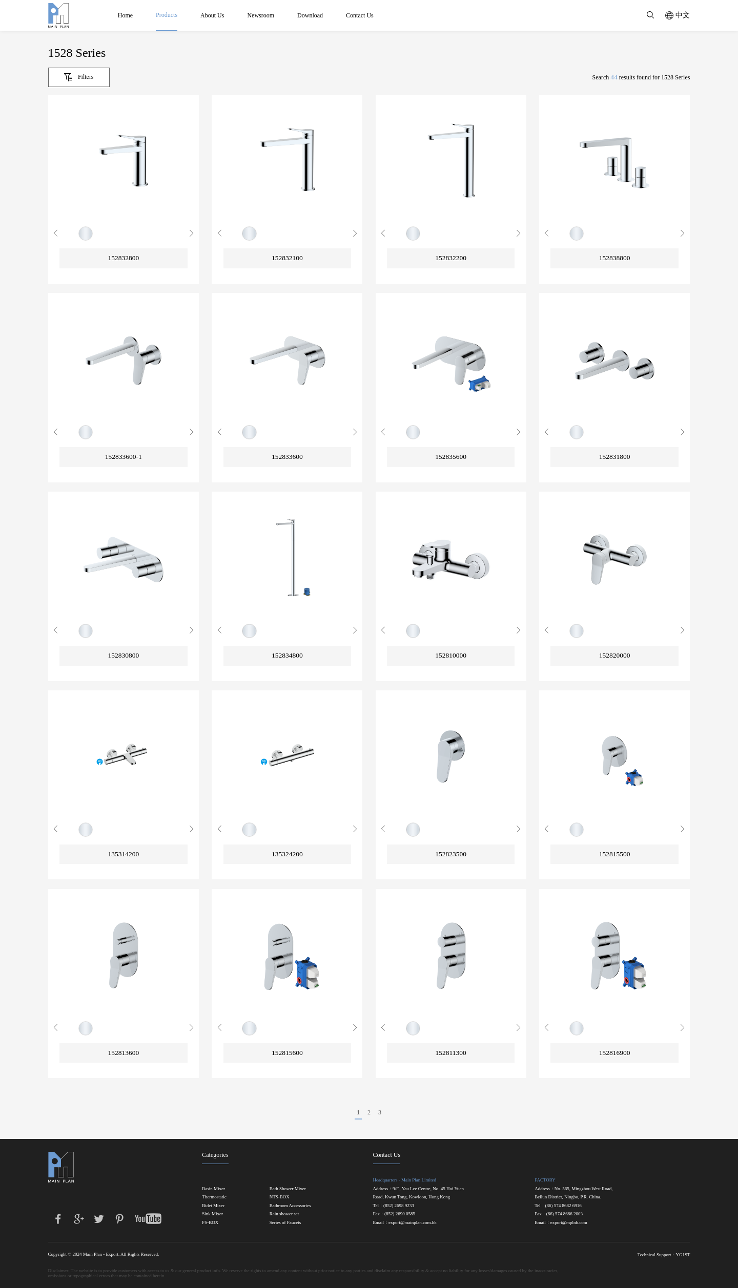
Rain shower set (284, 1214)
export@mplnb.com (568, 1222)
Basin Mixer (213, 1189)
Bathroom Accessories (290, 1205)
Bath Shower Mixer (288, 1189)
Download (310, 15)
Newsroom (261, 15)
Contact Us (360, 15)
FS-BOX (210, 1222)
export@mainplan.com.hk (412, 1222)
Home (125, 15)
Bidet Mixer (213, 1205)
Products (166, 14)
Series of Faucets (285, 1222)
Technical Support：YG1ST (664, 1254)
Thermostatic (214, 1197)
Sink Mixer (212, 1214)
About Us (212, 15)
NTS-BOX (280, 1197)
